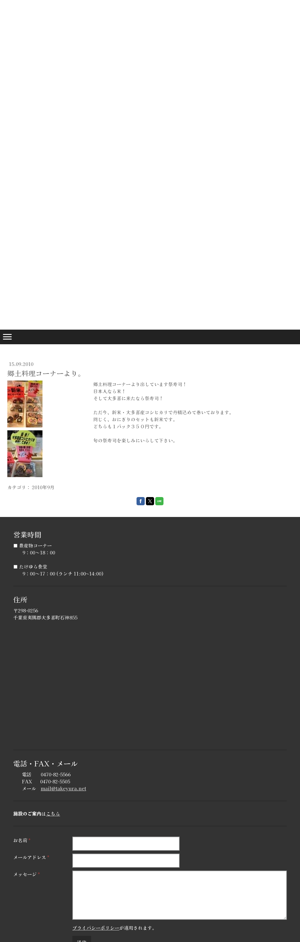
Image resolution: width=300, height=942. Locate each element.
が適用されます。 (114, 927)
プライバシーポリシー (95, 927)
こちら (53, 813)
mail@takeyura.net (63, 788)
